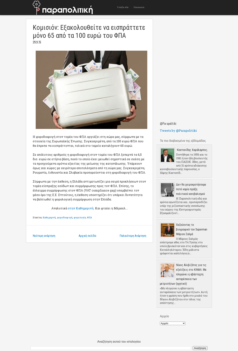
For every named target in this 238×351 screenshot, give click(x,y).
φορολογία (80, 217)
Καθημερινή (49, 217)
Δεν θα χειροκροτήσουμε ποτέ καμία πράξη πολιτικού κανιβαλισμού (191, 189)
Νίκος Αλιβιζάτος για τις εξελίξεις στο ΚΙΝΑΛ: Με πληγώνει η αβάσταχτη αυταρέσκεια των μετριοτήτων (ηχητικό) (183, 274)
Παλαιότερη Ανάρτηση (133, 236)
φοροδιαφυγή (65, 217)
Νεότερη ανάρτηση (44, 236)
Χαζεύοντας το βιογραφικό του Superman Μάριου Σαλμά (191, 229)
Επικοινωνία (139, 7)
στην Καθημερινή (81, 208)
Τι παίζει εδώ (122, 7)
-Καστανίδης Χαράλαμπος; (192, 150)
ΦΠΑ (89, 217)
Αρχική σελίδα (87, 236)
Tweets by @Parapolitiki (178, 130)
